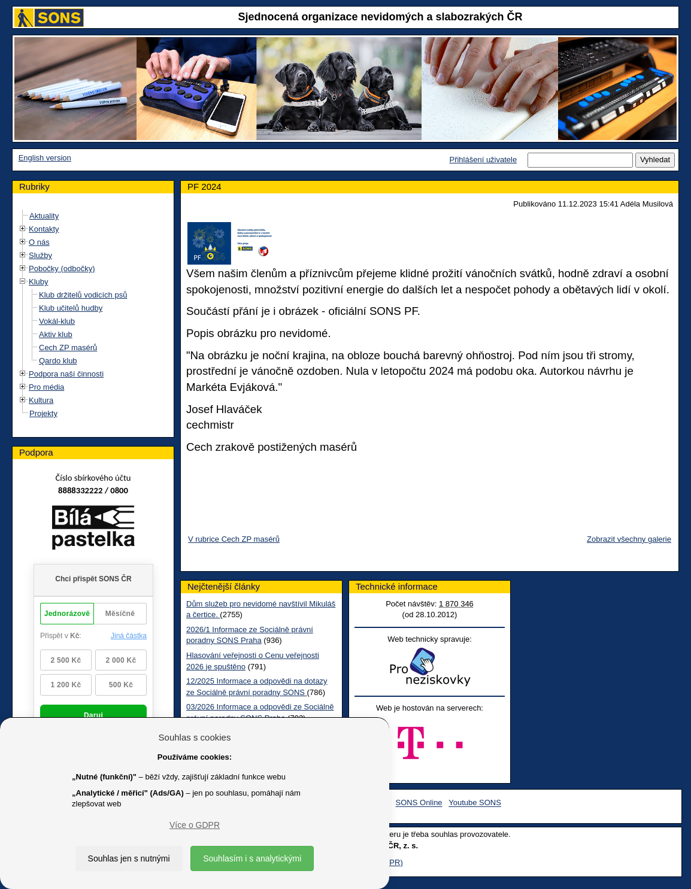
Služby (40, 255)
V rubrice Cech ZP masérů (234, 539)
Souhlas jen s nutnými (129, 858)
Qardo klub (58, 360)
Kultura (41, 400)
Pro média (46, 387)
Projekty (43, 413)
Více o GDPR (194, 825)
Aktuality (44, 215)
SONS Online (419, 803)
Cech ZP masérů (68, 347)
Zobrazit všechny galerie (629, 539)
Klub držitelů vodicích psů (83, 294)
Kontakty (44, 228)
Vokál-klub (57, 321)
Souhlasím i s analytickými (252, 858)
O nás (39, 242)
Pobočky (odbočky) (62, 268)
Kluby (39, 281)
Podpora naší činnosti (66, 373)
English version (45, 157)
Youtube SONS (474, 803)
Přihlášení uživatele (483, 159)
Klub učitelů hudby (70, 308)
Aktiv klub (55, 334)
